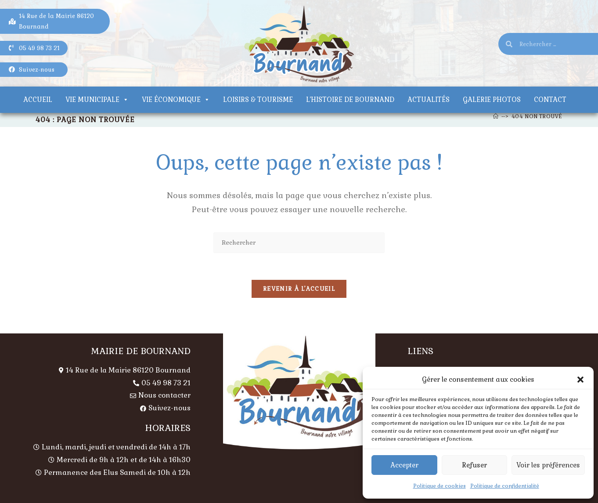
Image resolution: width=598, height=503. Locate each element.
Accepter (404, 465)
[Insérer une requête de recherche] (299, 242)
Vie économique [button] (176, 99)
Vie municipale (97, 99)
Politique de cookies (439, 485)
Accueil (37, 99)
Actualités (428, 99)
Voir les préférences (548, 465)
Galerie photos (492, 99)
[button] (580, 379)
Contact (550, 99)
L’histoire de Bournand (350, 99)
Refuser (474, 465)
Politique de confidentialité (504, 485)
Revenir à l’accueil (299, 289)
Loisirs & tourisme (258, 99)
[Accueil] (496, 116)
